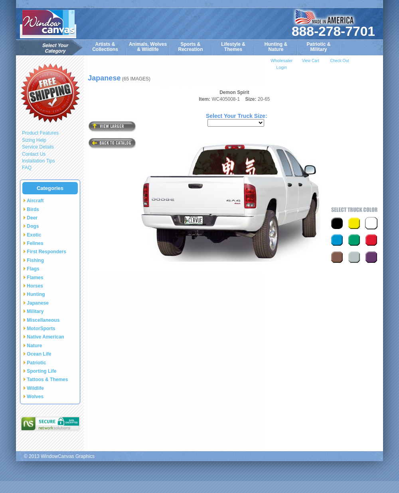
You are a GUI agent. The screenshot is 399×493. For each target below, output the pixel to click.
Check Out (339, 61)
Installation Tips (38, 161)
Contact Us (33, 154)
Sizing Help (34, 140)
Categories (50, 188)
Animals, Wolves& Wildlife (148, 46)
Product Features (40, 133)
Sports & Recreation (190, 46)
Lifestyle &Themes (233, 46)
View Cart (310, 61)
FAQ (27, 167)
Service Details (38, 147)
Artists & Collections (105, 46)
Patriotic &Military (318, 46)
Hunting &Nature (276, 46)
